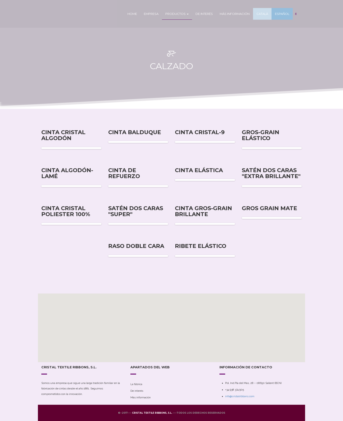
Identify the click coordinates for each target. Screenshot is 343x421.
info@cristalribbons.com (239, 396)
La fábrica (136, 384)
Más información (235, 14)
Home (132, 14)
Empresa (151, 14)
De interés (204, 14)
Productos (177, 14)
